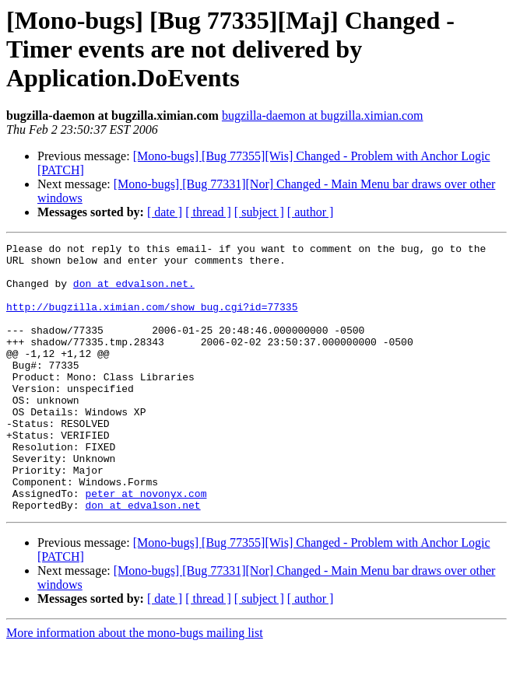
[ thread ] (208, 212)
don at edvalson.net (142, 558)
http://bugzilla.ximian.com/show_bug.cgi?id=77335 (151, 320)
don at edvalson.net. (134, 292)
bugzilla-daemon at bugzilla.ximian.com (322, 115)
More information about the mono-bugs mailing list (134, 686)
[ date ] (164, 212)
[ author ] (310, 212)
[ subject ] (259, 212)
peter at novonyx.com (145, 544)
